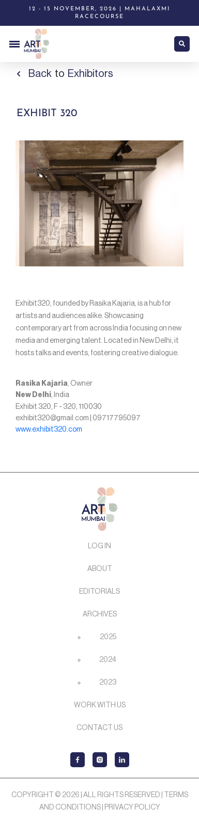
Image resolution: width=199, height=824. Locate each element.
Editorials (99, 591)
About (99, 569)
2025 (108, 637)
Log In (99, 546)
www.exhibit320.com (49, 429)
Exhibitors (90, 74)
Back (40, 74)
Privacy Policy (132, 807)
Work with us (100, 705)
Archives (100, 614)
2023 (107, 682)
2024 (107, 659)
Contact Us (99, 728)
